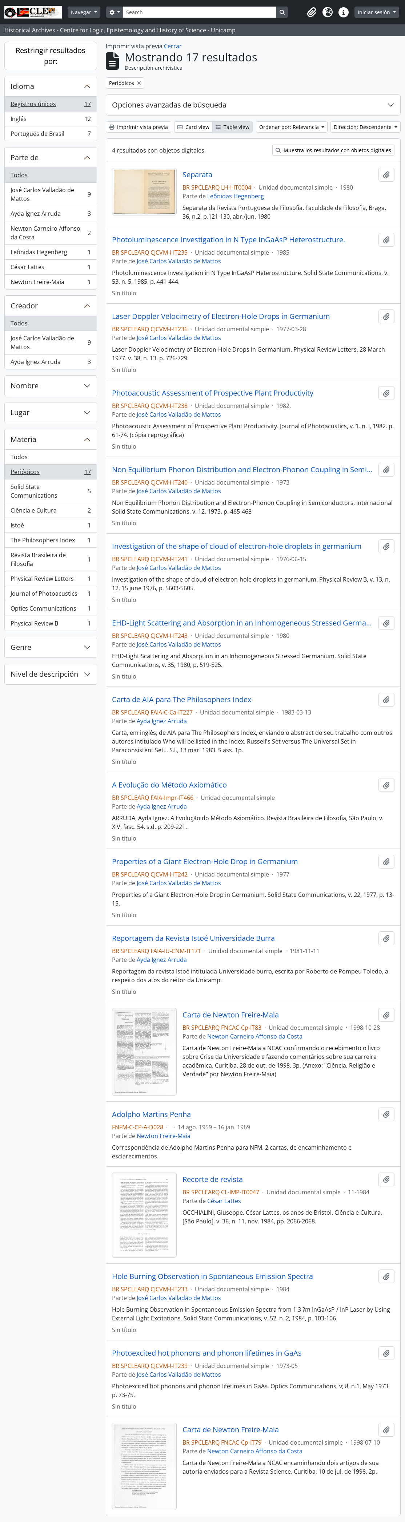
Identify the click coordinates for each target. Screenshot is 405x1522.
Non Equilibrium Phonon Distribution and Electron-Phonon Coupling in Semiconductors (244, 469)
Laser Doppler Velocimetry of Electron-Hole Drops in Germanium (221, 316)
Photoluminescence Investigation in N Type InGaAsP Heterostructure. (228, 239)
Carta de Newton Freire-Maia (231, 1015)
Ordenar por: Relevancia (289, 127)
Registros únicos (50, 106)
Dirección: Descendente (363, 127)
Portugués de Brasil (50, 135)
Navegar (82, 12)
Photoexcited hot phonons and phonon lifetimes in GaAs (207, 1353)
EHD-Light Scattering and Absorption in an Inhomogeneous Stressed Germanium (244, 623)
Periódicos (50, 473)
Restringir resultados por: (50, 55)
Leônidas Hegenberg (50, 254)
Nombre (25, 385)
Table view (232, 127)
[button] (312, 12)
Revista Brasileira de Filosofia (50, 559)
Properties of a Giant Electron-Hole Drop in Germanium (205, 861)
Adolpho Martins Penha (151, 1114)
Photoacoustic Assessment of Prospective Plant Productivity (212, 393)
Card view (193, 127)
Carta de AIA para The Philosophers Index (181, 699)
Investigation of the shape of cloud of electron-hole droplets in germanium (237, 546)
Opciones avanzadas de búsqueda (169, 105)
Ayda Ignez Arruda (50, 215)
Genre (21, 647)
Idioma (22, 86)
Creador (24, 306)
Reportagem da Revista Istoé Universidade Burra (193, 938)
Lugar (20, 412)
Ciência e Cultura (50, 512)
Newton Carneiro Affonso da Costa (50, 232)
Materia (23, 439)
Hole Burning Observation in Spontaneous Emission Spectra (212, 1276)
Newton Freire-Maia (50, 283)
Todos (19, 175)
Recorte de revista (213, 1179)
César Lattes (50, 269)
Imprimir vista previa (138, 127)
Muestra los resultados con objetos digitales (333, 150)
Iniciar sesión (375, 12)
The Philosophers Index (50, 542)
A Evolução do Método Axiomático (169, 785)
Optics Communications (50, 610)
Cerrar (173, 46)
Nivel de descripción (44, 674)
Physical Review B (50, 625)
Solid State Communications (50, 491)
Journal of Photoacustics (50, 595)
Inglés (50, 120)
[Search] (199, 12)
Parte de (25, 157)
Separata (197, 174)
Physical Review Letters (50, 580)
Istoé (50, 527)
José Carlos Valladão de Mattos (50, 194)
